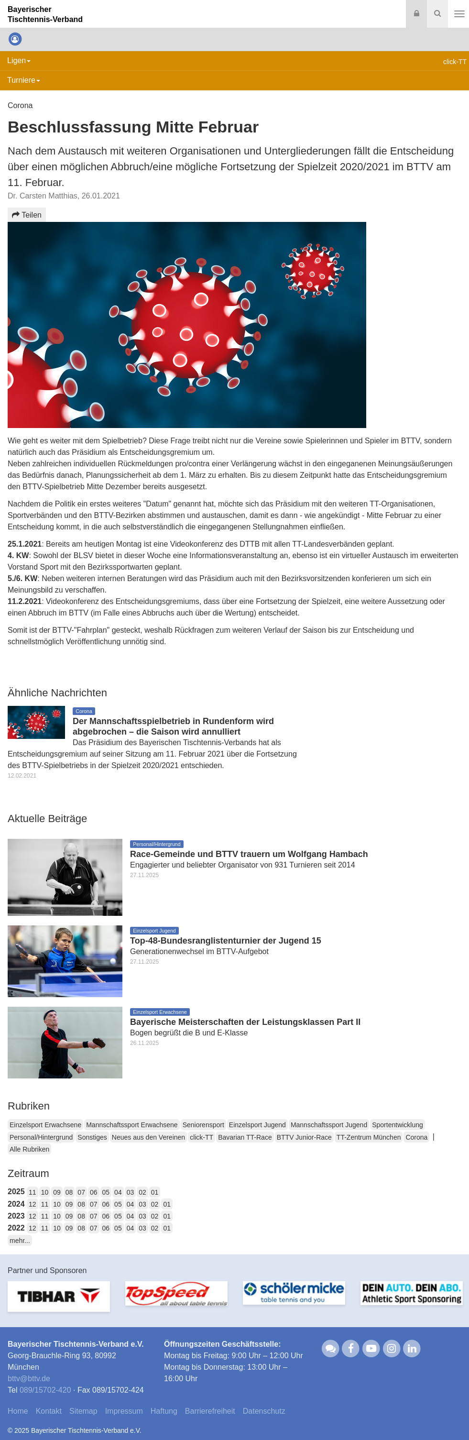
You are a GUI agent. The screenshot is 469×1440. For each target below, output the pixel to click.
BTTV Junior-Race (304, 1137)
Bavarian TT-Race (245, 1137)
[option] (59, 1302)
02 (142, 1192)
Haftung (164, 1411)
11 (32, 1192)
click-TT (201, 1137)
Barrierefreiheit (210, 1411)
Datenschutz (264, 1411)
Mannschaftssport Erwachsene (131, 1125)
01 (155, 1192)
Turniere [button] (23, 80)
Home (18, 1411)
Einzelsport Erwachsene (45, 1125)
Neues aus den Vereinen (148, 1137)
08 (69, 1192)
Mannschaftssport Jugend (329, 1125)
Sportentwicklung (397, 1125)
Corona (416, 1137)
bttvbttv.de (29, 1378)
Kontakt (49, 1411)
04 (118, 1192)
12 (32, 1204)
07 (81, 1192)
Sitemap (83, 1411)
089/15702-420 (45, 1390)
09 (57, 1192)
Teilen (27, 215)
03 (130, 1192)
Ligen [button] (19, 60)
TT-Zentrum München (369, 1137)
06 (94, 1192)
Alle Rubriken (29, 1149)
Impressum (124, 1411)
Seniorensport (203, 1125)
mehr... (20, 1240)
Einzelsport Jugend (257, 1125)
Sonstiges (92, 1137)
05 (106, 1192)
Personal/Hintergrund (41, 1137)
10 (45, 1192)
